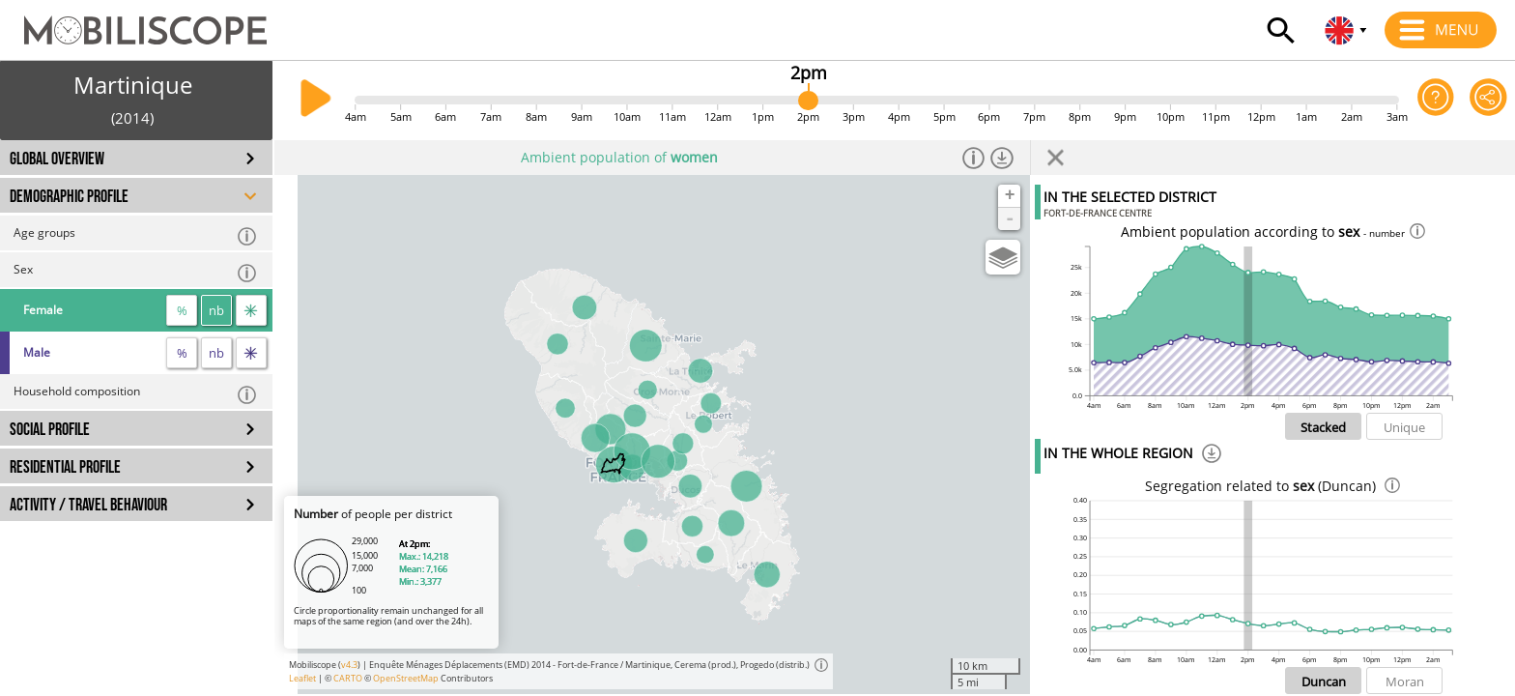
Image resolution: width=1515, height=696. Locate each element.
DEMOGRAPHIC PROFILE (69, 197)
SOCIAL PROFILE (50, 430)
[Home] (133, 21)
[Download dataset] (1001, 157)
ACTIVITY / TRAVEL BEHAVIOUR (88, 505)
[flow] (251, 310)
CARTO (347, 678)
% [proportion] (182, 310)
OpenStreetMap (406, 678)
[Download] (1211, 456)
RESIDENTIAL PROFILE (65, 467)
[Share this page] (1488, 100)
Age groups (136, 235)
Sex (136, 272)
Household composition (136, 394)
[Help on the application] (1436, 100)
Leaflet (302, 678)
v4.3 (349, 664)
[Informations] (973, 157)
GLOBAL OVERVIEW (57, 159)
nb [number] (216, 310)
